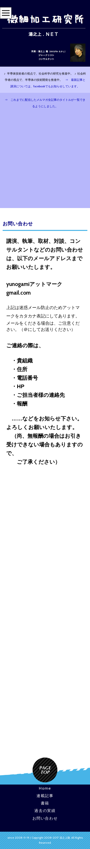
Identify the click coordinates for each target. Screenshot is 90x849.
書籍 (45, 803)
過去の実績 (44, 810)
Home (45, 788)
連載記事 (45, 795)
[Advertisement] (45, 160)
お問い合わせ (45, 818)
